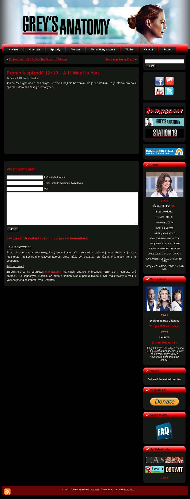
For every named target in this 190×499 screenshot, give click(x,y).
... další (164, 477)
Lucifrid (34, 78)
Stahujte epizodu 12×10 (119, 59)
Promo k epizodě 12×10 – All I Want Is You (53, 73)
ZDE (173, 206)
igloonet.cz (129, 489)
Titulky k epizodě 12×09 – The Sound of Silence (38, 59)
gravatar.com (53, 278)
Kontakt (95, 489)
